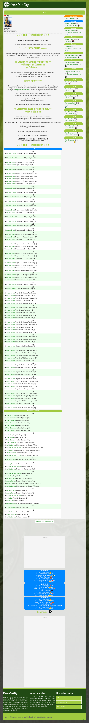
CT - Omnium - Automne (44, 590)
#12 (52, 595)
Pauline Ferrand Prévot (72, 71)
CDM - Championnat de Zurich (44, 589)
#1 (52, 572)
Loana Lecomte (70, 62)
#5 (54, 594)
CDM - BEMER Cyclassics (44, 602)
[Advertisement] (44, 529)
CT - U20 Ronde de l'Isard (43, 580)
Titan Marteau (69, 140)
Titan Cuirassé (69, 96)
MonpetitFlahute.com (63, 707)
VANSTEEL (69, 91)
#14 (52, 609)
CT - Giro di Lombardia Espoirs (44, 575)
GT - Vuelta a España (43, 574)
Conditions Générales (46, 717)
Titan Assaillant (70, 103)
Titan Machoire (69, 133)
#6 (52, 607)
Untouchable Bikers (72, 57)
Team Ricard (70, 142)
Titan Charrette (70, 126)
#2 (52, 578)
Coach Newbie (11, 288)
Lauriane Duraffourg (71, 55)
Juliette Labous (70, 30)
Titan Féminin (69, 112)
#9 (52, 574)
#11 (52, 587)
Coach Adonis (10, 293)
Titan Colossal (69, 89)
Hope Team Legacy (72, 25)
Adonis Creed (69, 23)
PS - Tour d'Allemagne (43, 572)
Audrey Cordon (70, 39)
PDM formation (70, 128)
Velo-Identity (20, 4)
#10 (52, 582)
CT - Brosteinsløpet (44, 604)
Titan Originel (69, 82)
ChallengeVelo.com (62, 698)
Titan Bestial (69, 119)
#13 (52, 601)
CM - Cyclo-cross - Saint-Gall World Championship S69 (44, 605)
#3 (52, 586)
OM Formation (70, 114)
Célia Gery (68, 46)
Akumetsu (69, 41)
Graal (68, 84)
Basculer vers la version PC (44, 521)
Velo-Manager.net (62, 702)
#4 (54, 580)
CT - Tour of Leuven (44, 577)
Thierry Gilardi (69, 18)
